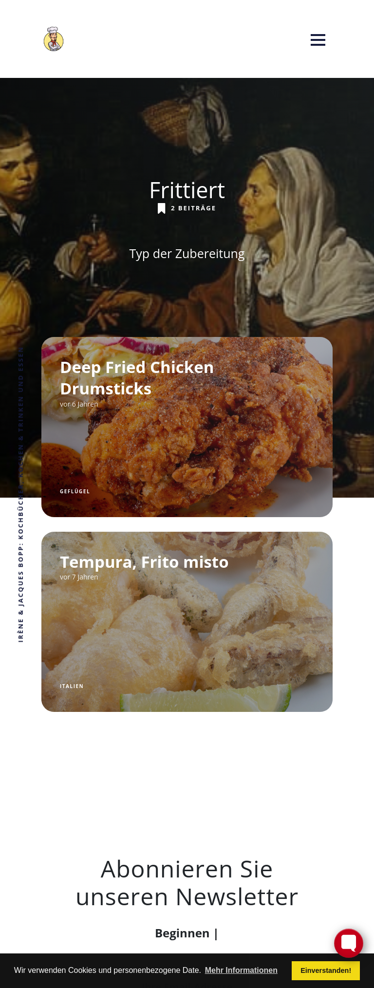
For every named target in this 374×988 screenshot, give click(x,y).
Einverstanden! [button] (325, 970)
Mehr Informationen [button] (241, 970)
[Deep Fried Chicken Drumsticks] (187, 427)
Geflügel (75, 491)
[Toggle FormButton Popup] (348, 943)
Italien (72, 686)
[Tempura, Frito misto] (187, 622)
